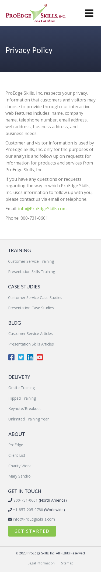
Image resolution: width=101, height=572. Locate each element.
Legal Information (41, 563)
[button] (32, 531)
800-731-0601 (25, 500)
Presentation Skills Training (31, 271)
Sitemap (67, 563)
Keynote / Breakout (24, 408)
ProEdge (15, 444)
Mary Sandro (19, 476)
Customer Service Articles (30, 333)
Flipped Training (22, 398)
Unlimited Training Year (28, 419)
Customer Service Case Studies (35, 297)
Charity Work (19, 465)
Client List (16, 455)
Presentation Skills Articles (31, 344)
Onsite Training (21, 387)
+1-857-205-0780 (27, 509)
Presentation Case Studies (31, 307)
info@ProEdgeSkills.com (42, 209)
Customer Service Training (31, 261)
